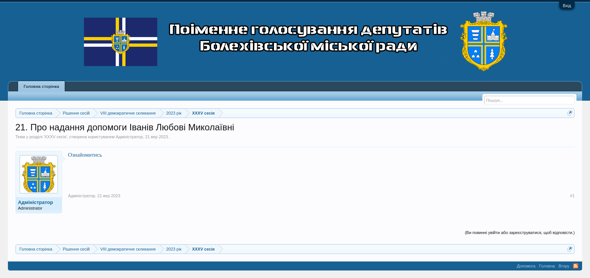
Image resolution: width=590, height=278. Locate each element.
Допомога (526, 266)
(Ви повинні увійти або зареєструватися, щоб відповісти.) (520, 232)
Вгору (564, 266)
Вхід (567, 5)
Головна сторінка (41, 86)
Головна (547, 266)
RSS (575, 266)
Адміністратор (129, 136)
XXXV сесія (55, 136)
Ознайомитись (85, 155)
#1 (572, 195)
